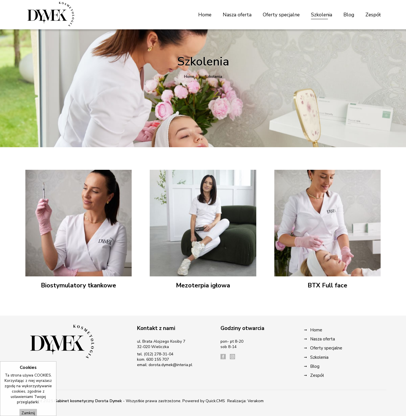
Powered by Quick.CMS (203, 401)
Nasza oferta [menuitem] (237, 14)
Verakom (256, 401)
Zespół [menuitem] (373, 14)
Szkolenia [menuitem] (321, 14)
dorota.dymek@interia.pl (170, 364)
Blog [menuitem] (348, 14)
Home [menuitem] (204, 14)
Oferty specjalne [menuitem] (281, 14)
